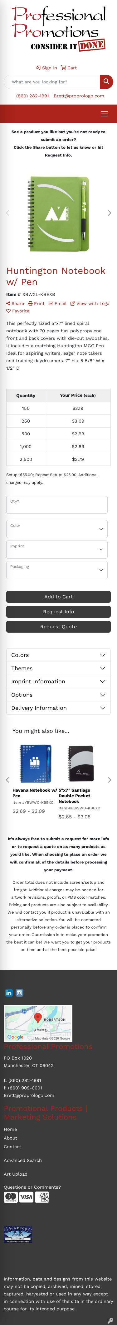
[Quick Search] (52, 82)
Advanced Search (23, 1160)
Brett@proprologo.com (79, 96)
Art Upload (15, 1174)
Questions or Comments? (32, 1187)
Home (10, 1129)
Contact (12, 1146)
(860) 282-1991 (32, 96)
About (10, 1138)
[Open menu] (104, 114)
